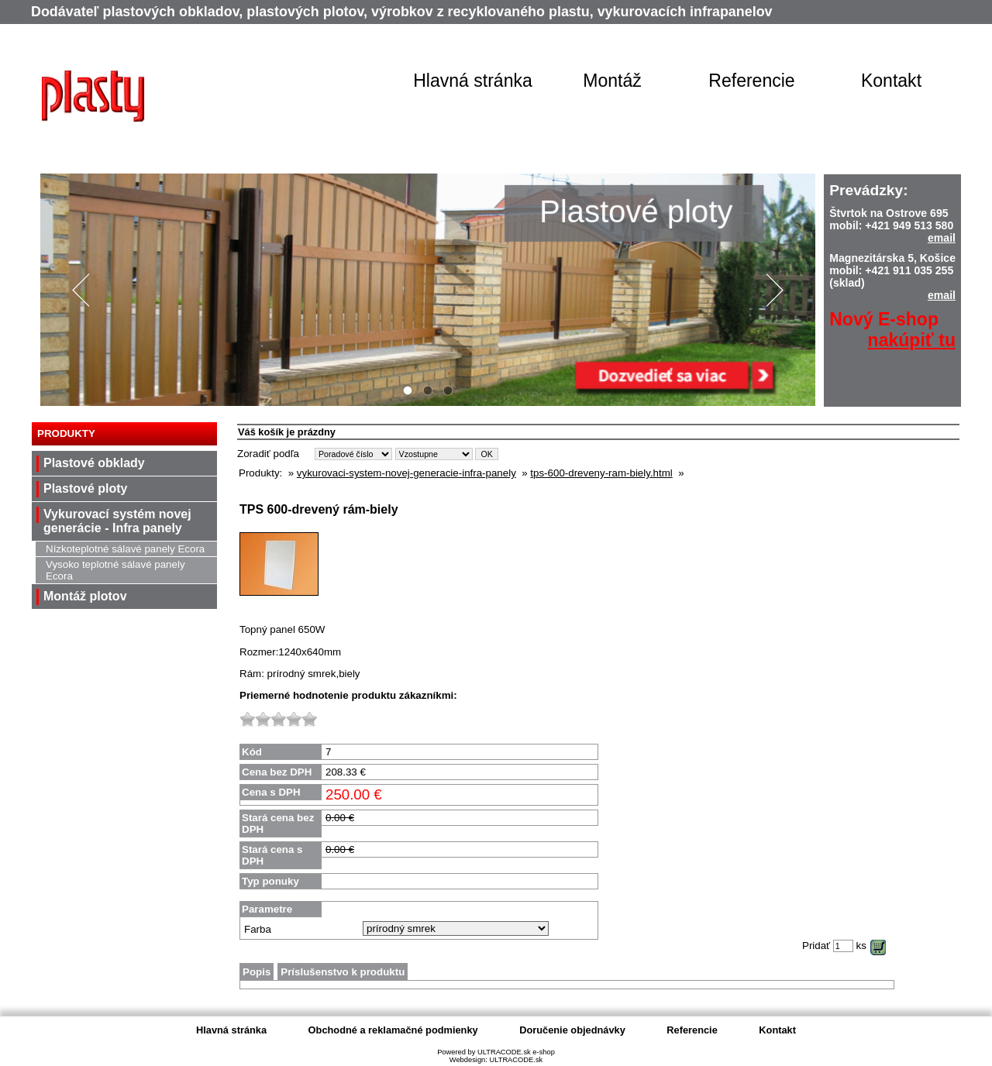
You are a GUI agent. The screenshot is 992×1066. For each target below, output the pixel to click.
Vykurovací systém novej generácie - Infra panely (117, 521)
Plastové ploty (85, 488)
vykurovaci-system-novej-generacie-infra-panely (406, 473)
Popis (256, 972)
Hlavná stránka (472, 80)
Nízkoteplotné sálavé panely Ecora (125, 549)
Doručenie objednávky (572, 1030)
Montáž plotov (85, 596)
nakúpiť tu (912, 340)
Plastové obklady (94, 462)
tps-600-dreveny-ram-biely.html (601, 473)
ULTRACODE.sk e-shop (516, 1052)
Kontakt (891, 80)
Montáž (612, 80)
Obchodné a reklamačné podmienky (393, 1030)
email (942, 238)
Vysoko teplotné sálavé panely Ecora (115, 570)
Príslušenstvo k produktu (343, 972)
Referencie (751, 80)
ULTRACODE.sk (515, 1060)
